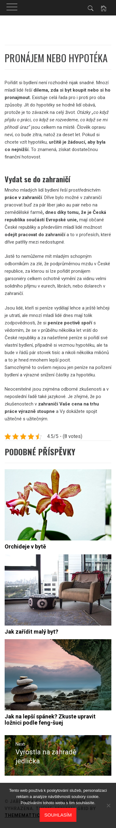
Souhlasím (57, 814)
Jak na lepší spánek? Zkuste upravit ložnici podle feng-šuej (50, 719)
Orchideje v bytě (25, 546)
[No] (108, 805)
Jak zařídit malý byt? (31, 631)
